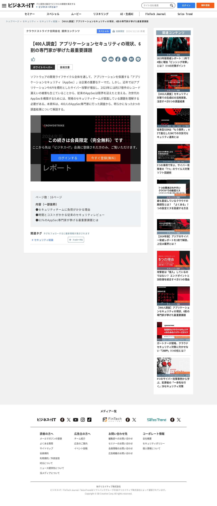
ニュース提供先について (52, 468)
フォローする (78, 239)
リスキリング (100, 14)
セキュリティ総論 (43, 239)
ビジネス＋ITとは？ (48, 6)
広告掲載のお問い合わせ (120, 453)
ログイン (186, 5)
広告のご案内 (80, 443)
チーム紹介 (79, 438)
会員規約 (44, 453)
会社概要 (147, 438)
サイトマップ (46, 448)
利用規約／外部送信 (50, 458)
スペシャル (53, 14)
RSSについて (46, 463)
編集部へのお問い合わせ (120, 438)
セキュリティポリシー (154, 443)
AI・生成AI (126, 14)
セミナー (30, 14)
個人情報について (151, 448)
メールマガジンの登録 (51, 438)
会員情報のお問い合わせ (120, 448)
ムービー (76, 14)
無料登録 (205, 5)
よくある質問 (46, 443)
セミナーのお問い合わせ (120, 443)
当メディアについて (50, 472)
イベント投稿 (80, 448)
